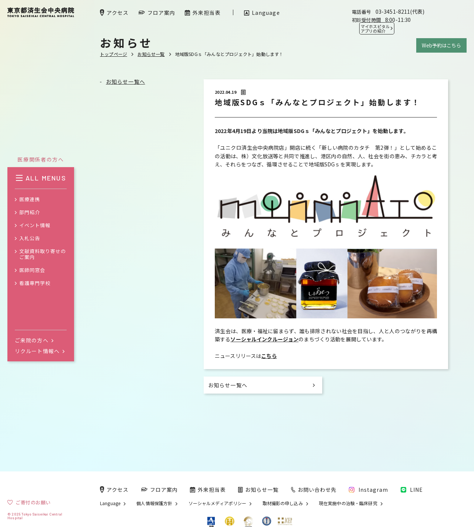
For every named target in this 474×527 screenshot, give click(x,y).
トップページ (113, 54)
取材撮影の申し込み (283, 503)
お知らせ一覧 (150, 54)
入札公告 (29, 238)
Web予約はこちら (441, 45)
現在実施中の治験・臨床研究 (348, 503)
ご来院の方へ (34, 340)
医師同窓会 (32, 270)
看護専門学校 (34, 283)
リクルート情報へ (39, 351)
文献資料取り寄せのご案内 (42, 254)
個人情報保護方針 (154, 503)
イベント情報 (34, 225)
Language (110, 503)
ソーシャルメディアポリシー (217, 503)
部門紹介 (29, 212)
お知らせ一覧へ (125, 81)
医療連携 (29, 199)
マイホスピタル (375, 28)
